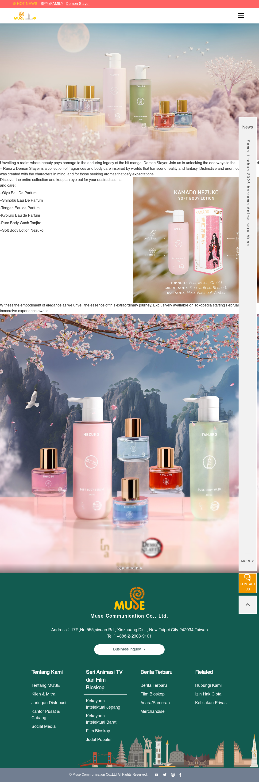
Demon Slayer (78, 4)
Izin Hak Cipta (208, 694)
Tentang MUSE (45, 686)
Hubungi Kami (208, 686)
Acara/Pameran (155, 703)
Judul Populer (99, 740)
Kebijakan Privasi (211, 703)
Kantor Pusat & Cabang (45, 715)
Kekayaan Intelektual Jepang (103, 704)
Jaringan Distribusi (48, 703)
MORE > (247, 561)
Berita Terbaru (153, 686)
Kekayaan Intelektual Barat (101, 719)
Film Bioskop (98, 731)
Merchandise (152, 712)
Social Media (43, 727)
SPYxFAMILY (52, 4)
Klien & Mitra (43, 694)
